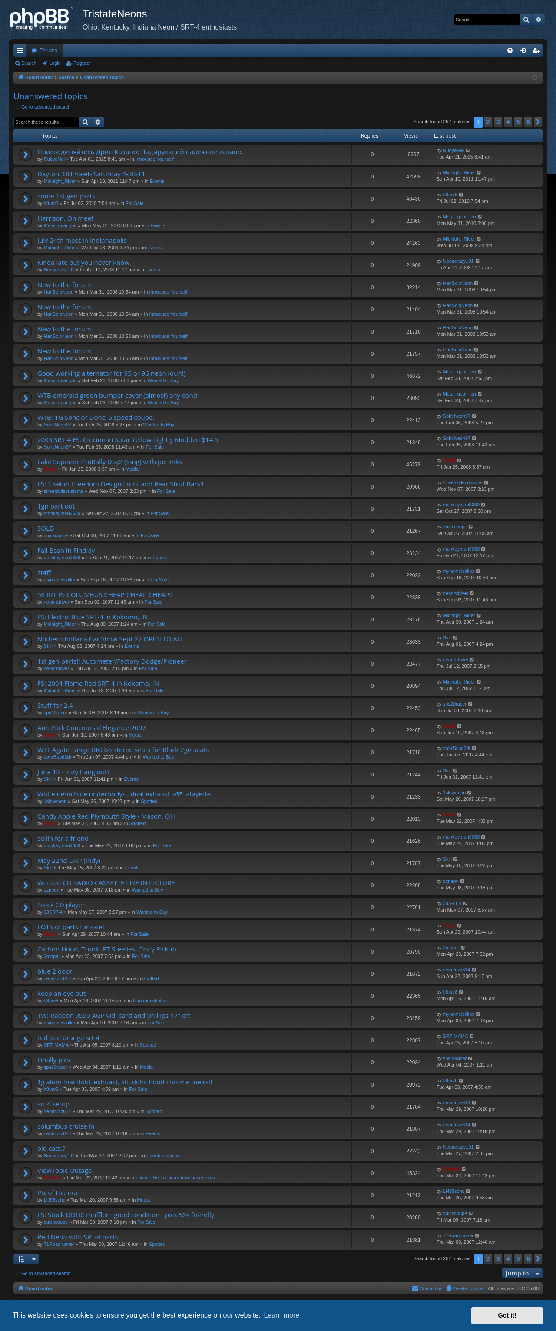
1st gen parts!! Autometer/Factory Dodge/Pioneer (112, 661)
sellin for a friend (63, 838)
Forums (48, 50)
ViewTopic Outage (64, 1170)
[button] (538, 122)
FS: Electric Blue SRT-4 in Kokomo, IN (92, 616)
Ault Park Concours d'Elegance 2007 (91, 727)
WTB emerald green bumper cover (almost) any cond (117, 395)
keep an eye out (61, 993)
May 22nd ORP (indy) (68, 860)
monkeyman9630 (62, 513)
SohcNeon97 (58, 424)
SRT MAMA (56, 1044)
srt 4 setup (53, 1104)
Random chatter (150, 1000)
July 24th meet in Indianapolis (82, 240)
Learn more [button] (281, 1315)
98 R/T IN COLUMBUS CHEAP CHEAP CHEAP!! (104, 594)
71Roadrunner (59, 1244)
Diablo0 (52, 1177)
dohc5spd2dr (58, 757)
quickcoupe (56, 535)
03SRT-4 (53, 912)
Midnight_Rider (60, 181)
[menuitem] (509, 50)
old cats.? (51, 1148)
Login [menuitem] (525, 52)
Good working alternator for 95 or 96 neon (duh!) (111, 373)
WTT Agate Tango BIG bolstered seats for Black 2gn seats (123, 749)
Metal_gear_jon (60, 225)
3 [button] (498, 122)
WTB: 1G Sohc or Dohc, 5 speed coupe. (95, 417)
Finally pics (53, 1059)
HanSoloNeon (59, 291)
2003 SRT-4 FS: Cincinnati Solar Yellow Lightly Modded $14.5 (127, 439)
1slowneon (55, 801)
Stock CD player (61, 904)
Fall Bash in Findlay (66, 550)
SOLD (45, 528)
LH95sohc (55, 1199)
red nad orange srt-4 (68, 1037)
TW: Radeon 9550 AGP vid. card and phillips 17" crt (113, 1015)
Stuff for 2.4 (55, 705)
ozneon (52, 889)
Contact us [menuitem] (427, 1288)
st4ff (44, 572)
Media (132, 469)
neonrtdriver (57, 601)
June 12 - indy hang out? (73, 771)
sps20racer (55, 712)
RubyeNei (54, 159)
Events (157, 181)
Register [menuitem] (538, 52)
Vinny (50, 469)
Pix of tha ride (58, 1192)
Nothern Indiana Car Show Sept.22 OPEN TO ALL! (111, 638)
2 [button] (488, 122)
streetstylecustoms (63, 491)
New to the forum (64, 284)
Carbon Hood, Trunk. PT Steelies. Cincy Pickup (106, 949)
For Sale (135, 203)
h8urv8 (51, 203)
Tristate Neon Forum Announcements (175, 1177)
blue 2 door (54, 971)
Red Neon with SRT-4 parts (77, 1236)
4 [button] (508, 122)
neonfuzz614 (57, 978)
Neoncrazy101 (59, 269)
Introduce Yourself (155, 159)
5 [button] (518, 122)
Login (55, 63)
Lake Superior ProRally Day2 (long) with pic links (109, 461)
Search (28, 63)
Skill (48, 646)
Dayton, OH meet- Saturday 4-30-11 (91, 173)
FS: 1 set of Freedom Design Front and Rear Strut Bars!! (120, 483)
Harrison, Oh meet (65, 218)
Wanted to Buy (163, 380)
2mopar (52, 956)
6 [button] (528, 122)
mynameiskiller (60, 579)
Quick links (21, 52)
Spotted (149, 801)
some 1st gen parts (66, 196)
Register (82, 63)
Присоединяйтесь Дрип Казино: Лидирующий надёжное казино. (140, 151)
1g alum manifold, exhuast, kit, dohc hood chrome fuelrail (124, 1081)
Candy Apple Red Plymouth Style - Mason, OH (106, 816)
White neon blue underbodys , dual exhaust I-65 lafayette (124, 793)
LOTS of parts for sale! (70, 926)
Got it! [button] (507, 1315)
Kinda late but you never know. (84, 262)
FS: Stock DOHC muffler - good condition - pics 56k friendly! (126, 1214)
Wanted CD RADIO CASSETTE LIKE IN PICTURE (106, 882)
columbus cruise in (65, 1126)
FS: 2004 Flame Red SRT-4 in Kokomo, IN (98, 683)
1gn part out (56, 506)
